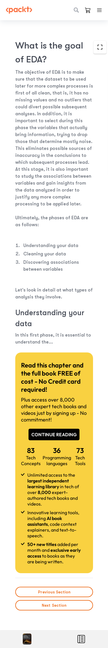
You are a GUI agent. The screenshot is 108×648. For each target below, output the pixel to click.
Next (54, 605)
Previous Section (54, 592)
